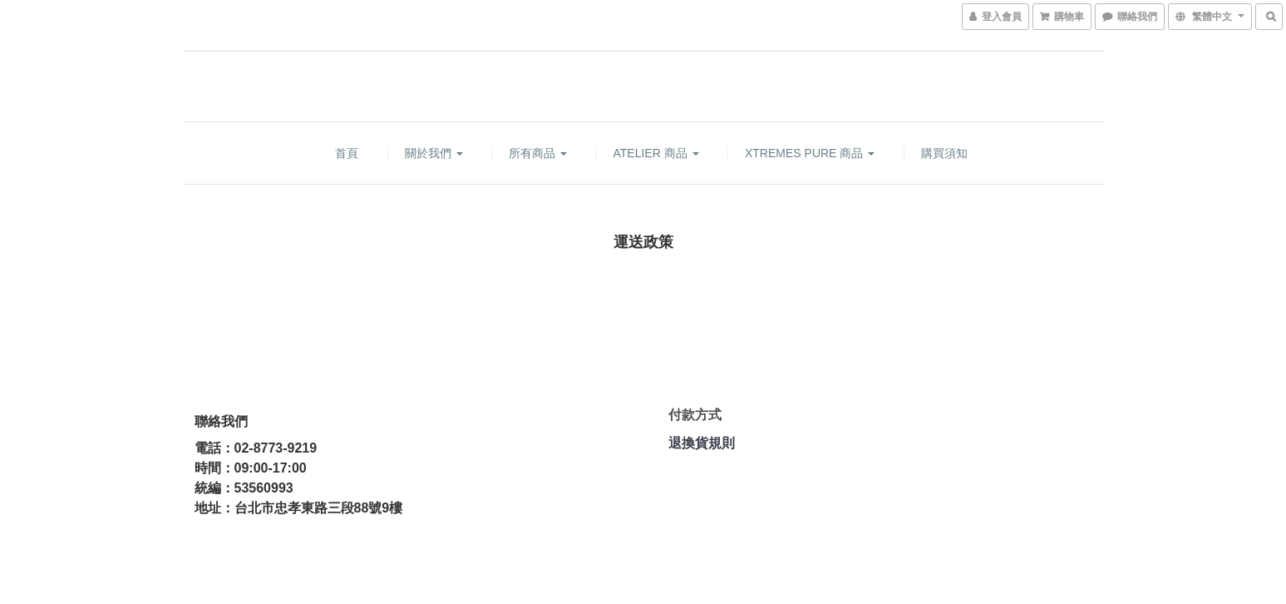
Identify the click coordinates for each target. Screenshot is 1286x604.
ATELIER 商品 (655, 153)
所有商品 (538, 153)
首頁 (346, 153)
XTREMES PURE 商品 (810, 153)
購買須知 (944, 153)
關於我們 (434, 153)
